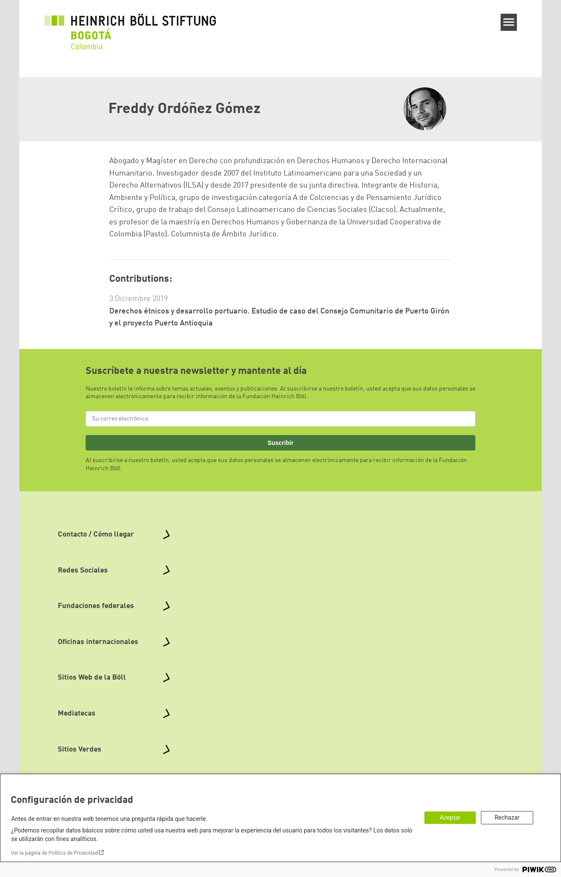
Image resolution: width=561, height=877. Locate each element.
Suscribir (281, 442)
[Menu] (509, 22)
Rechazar (507, 817)
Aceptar (450, 817)
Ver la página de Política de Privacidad (54, 853)
